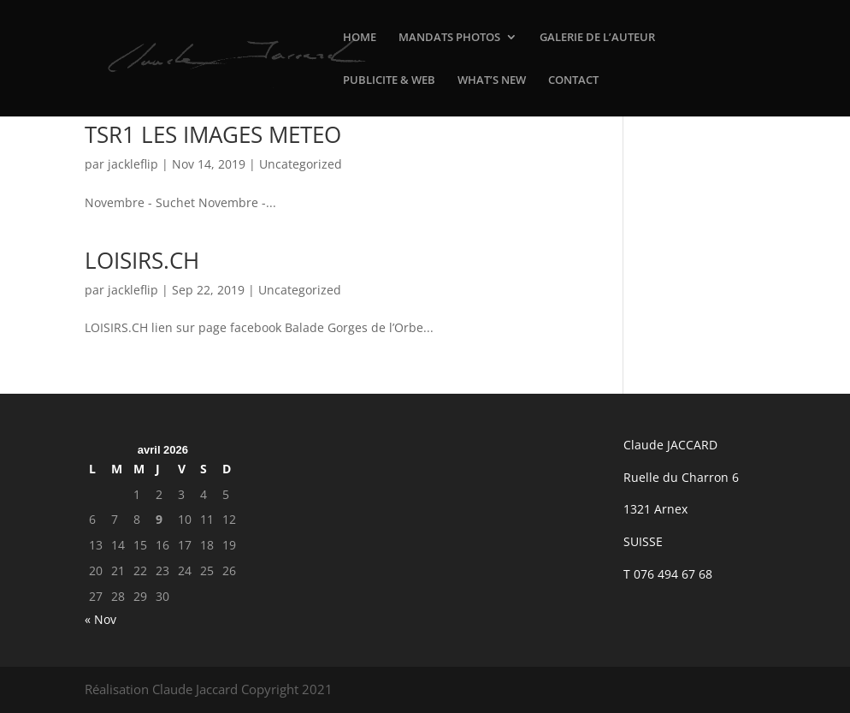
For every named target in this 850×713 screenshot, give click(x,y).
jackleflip (133, 164)
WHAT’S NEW (491, 80)
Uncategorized (300, 164)
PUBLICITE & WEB (389, 80)
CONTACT (573, 80)
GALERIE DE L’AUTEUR (597, 38)
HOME (359, 38)
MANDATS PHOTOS (449, 38)
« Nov (100, 619)
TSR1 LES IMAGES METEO (213, 134)
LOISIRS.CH (142, 260)
